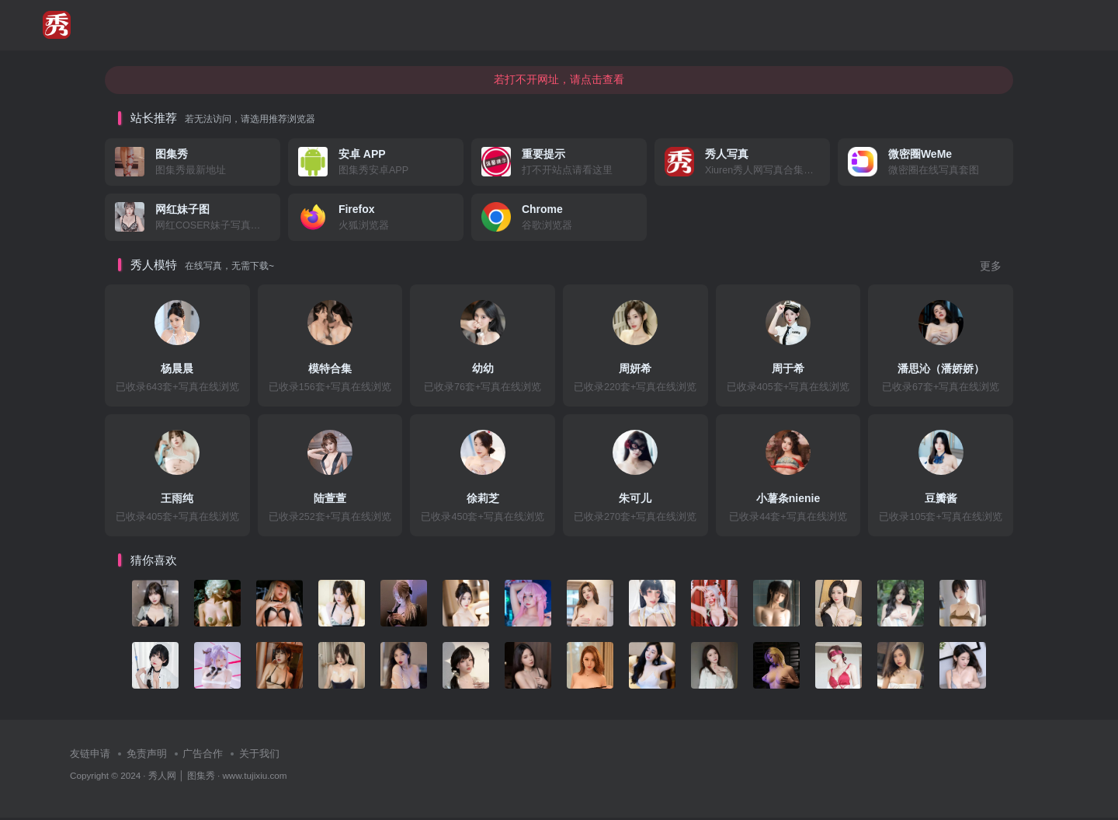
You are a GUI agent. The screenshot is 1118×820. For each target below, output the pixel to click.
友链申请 (90, 756)
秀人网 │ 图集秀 (181, 778)
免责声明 (147, 756)
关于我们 (259, 756)
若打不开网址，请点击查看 (559, 81)
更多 (991, 268)
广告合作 (202, 756)
